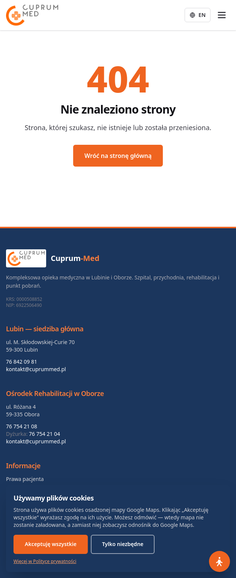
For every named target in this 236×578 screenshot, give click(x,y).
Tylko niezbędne (122, 544)
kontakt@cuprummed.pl (36, 369)
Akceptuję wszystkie (51, 544)
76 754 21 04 (44, 433)
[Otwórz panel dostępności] (219, 561)
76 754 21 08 (21, 426)
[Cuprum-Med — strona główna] (32, 15)
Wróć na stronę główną (118, 156)
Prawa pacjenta (25, 478)
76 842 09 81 (21, 361)
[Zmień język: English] (197, 15)
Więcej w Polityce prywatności (45, 561)
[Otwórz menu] (221, 15)
